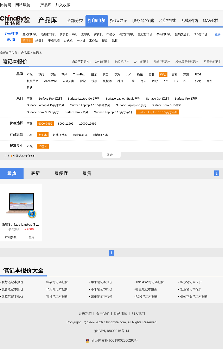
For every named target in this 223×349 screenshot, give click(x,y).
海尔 (143, 81)
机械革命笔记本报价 (194, 296)
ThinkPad (79, 74)
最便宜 (61, 173)
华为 (117, 74)
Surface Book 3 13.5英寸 (43, 112)
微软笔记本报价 (12, 296)
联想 (41, 74)
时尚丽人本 (100, 135)
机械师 (107, 81)
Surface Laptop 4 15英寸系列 (45, 105)
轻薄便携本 (60, 135)
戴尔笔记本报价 (191, 282)
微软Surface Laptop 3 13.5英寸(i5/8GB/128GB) (37, 224)
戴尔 (94, 74)
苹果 (64, 74)
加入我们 (138, 313)
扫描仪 (111, 34)
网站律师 (120, 313)
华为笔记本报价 (57, 289)
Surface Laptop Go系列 (131, 105)
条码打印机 (164, 34)
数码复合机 (182, 34)
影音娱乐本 (80, 135)
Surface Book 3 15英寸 (166, 105)
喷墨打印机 (48, 34)
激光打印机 (30, 34)
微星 (140, 74)
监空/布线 (167, 20)
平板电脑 (54, 40)
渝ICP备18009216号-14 (111, 331)
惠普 (105, 74)
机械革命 (32, 81)
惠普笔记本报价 (12, 289)
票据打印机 (145, 34)
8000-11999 (66, 123)
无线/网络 (189, 20)
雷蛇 (83, 81)
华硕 (53, 74)
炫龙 (198, 81)
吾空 (209, 81)
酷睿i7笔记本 (162, 61)
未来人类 (68, 81)
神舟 (120, 81)
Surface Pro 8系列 (186, 98)
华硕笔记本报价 (57, 282)
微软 (163, 74)
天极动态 (85, 313)
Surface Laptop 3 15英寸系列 (113, 112)
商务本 (42, 135)
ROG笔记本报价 (146, 296)
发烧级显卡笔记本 (187, 61)
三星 (132, 81)
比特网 (5, 5)
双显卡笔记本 (212, 61)
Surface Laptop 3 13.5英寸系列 (158, 112)
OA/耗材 (210, 20)
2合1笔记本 (102, 61)
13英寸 (42, 146)
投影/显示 (119, 20)
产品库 (45, 5)
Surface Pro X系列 (76, 112)
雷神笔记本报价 (57, 296)
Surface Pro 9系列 (50, 98)
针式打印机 (126, 34)
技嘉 (94, 81)
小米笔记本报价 (102, 289)
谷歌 (155, 81)
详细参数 (11, 237)
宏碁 (151, 74)
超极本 (39, 40)
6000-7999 (45, 123)
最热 (11, 173)
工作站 (93, 40)
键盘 (105, 40)
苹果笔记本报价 (102, 282)
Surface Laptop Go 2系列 (84, 98)
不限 (30, 74)
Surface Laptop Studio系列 (123, 98)
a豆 (166, 81)
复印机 (85, 34)
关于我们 (102, 313)
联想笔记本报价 (12, 282)
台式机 (68, 40)
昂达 (30, 87)
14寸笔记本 (141, 61)
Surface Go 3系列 (157, 98)
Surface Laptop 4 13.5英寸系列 (90, 105)
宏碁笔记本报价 (191, 289)
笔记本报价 (14, 61)
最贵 (86, 173)
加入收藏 (63, 5)
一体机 (81, 40)
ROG (198, 74)
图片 (31, 237)
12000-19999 (87, 123)
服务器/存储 (143, 20)
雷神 (175, 74)
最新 (35, 173)
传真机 (98, 34)
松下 (186, 81)
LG (176, 81)
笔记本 (27, 40)
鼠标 (115, 40)
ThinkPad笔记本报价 (149, 282)
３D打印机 (200, 34)
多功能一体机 (68, 34)
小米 (128, 74)
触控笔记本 (122, 61)
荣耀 (186, 74)
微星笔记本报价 (146, 289)
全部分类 (75, 20)
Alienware (50, 81)
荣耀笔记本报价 (102, 296)
